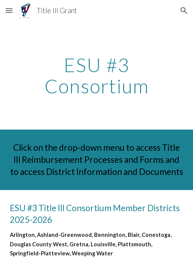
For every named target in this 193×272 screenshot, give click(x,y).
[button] (9, 10)
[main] (97, 75)
